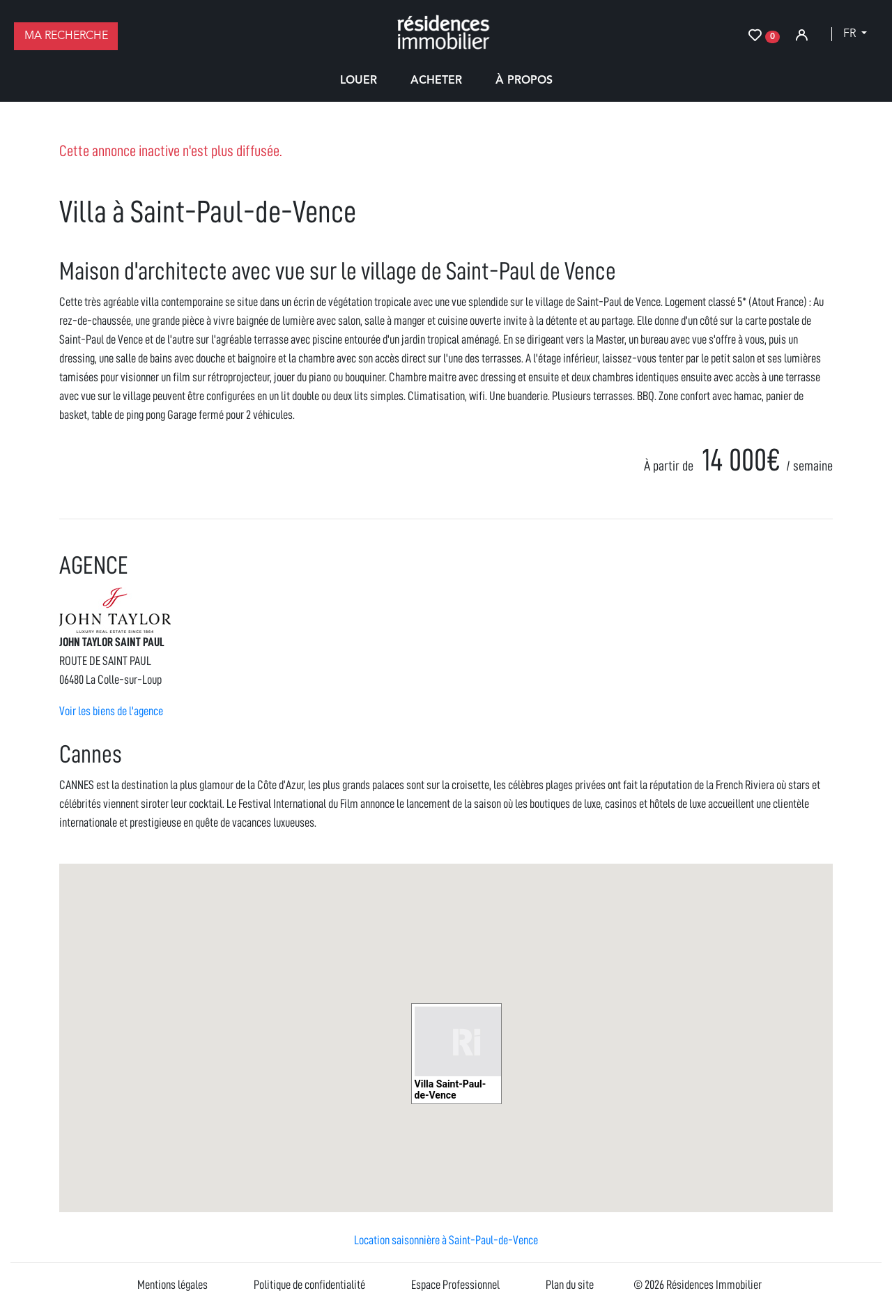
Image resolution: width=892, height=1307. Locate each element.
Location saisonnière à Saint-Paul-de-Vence (446, 1240)
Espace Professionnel (455, 1284)
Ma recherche (66, 36)
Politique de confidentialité (309, 1284)
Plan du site (570, 1284)
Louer (358, 80)
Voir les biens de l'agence (111, 711)
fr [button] (851, 34)
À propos (524, 80)
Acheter (436, 80)
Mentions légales (172, 1284)
